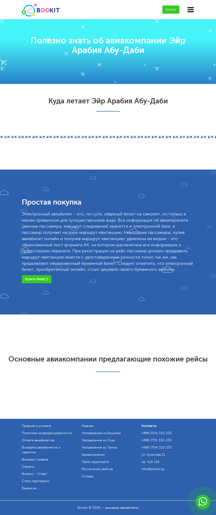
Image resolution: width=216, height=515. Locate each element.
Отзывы (88, 476)
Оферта (28, 466)
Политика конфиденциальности (47, 433)
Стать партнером (35, 481)
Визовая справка (35, 459)
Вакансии (29, 488)
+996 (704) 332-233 (157, 447)
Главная (87, 426)
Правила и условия (36, 426)
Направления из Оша (98, 440)
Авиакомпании (93, 454)
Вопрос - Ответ (34, 474)
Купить (170, 9)
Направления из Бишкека (101, 433)
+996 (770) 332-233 (156, 440)
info (153, 469)
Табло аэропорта (95, 462)
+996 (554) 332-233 (157, 433)
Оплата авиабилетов (38, 440)
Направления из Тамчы (99, 447)
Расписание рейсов (97, 469)
